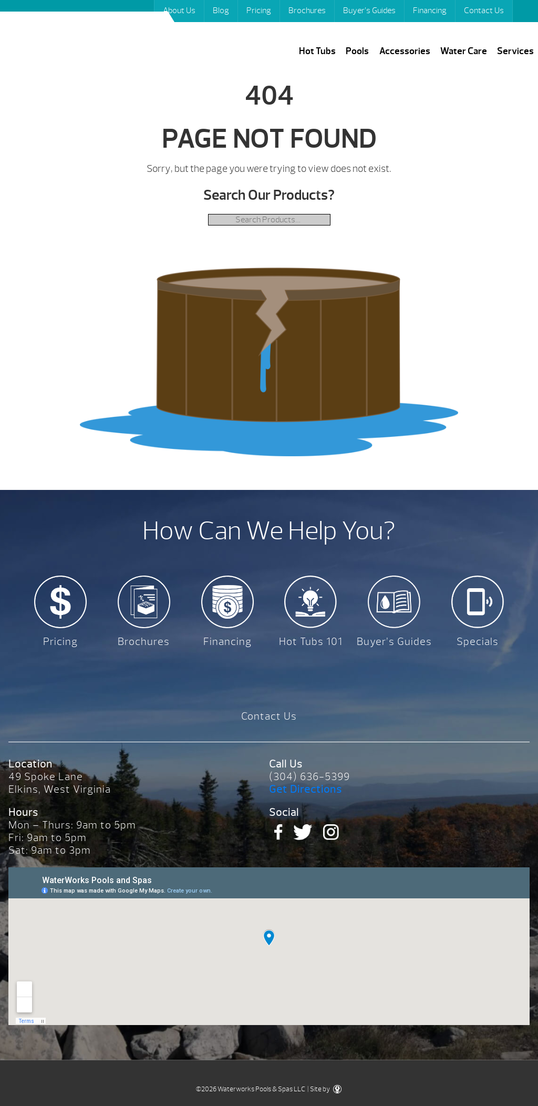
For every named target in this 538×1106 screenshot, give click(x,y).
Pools (357, 51)
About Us (179, 10)
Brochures (307, 10)
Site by (326, 1089)
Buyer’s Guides (369, 10)
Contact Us (484, 10)
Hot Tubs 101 (311, 641)
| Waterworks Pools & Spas (93, 46)
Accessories (404, 51)
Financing (430, 10)
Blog (221, 10)
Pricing (258, 10)
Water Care (463, 51)
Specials (478, 641)
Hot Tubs (317, 51)
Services (515, 51)
